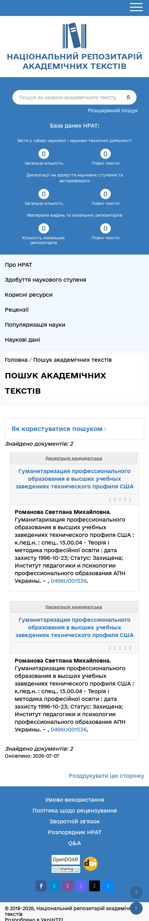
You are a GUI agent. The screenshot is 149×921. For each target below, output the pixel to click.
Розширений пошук (113, 110)
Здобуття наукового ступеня (45, 280)
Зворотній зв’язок (74, 821)
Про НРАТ (18, 265)
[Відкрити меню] (136, 7)
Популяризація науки (35, 325)
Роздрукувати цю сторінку (106, 776)
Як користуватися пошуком (59, 428)
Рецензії (17, 310)
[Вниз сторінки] (136, 908)
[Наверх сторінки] (136, 892)
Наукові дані (22, 340)
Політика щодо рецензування (74, 810)
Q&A (74, 843)
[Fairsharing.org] (66, 869)
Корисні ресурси (29, 295)
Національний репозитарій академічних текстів (74, 61)
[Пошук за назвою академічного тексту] (74, 97)
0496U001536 (69, 581)
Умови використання (74, 800)
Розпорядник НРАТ (75, 832)
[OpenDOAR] (66, 860)
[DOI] (90, 864)
